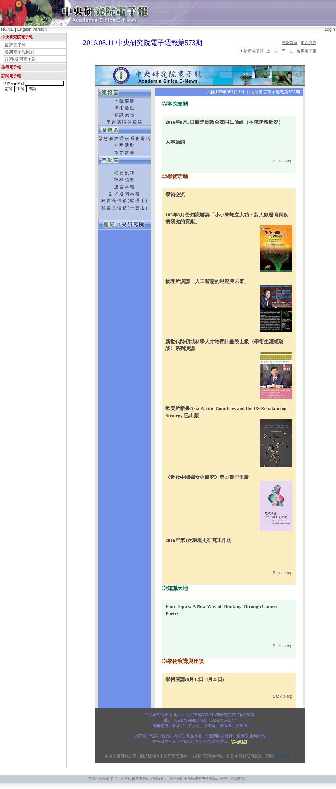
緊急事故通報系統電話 (124, 138)
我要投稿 (124, 172)
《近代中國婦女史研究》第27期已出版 (207, 477)
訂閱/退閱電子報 (20, 58)
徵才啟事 (124, 152)
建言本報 (124, 186)
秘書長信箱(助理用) (124, 200)
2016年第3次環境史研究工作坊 (198, 540)
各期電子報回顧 (19, 51)
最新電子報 (15, 45)
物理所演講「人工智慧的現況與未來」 (207, 281)
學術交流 (175, 194)
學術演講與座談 (124, 122)
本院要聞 (124, 101)
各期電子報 (306, 51)
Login (330, 29)
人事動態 (175, 142)
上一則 (272, 51)
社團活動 (124, 145)
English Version (32, 29)
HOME (7, 29)
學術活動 (124, 107)
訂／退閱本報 (124, 193)
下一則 (287, 51)
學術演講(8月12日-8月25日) (194, 679)
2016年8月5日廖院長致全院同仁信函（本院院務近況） (224, 122)
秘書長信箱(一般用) (124, 207)
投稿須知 (124, 179)
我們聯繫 (282, 755)
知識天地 (124, 114)
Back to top (282, 161)
